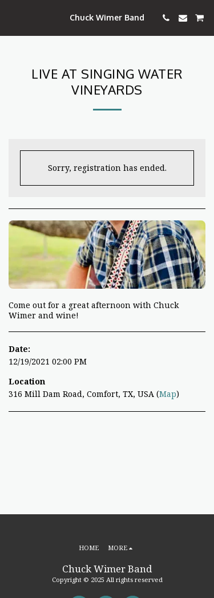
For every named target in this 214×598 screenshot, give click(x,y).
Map (167, 393)
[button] (12, 17)
